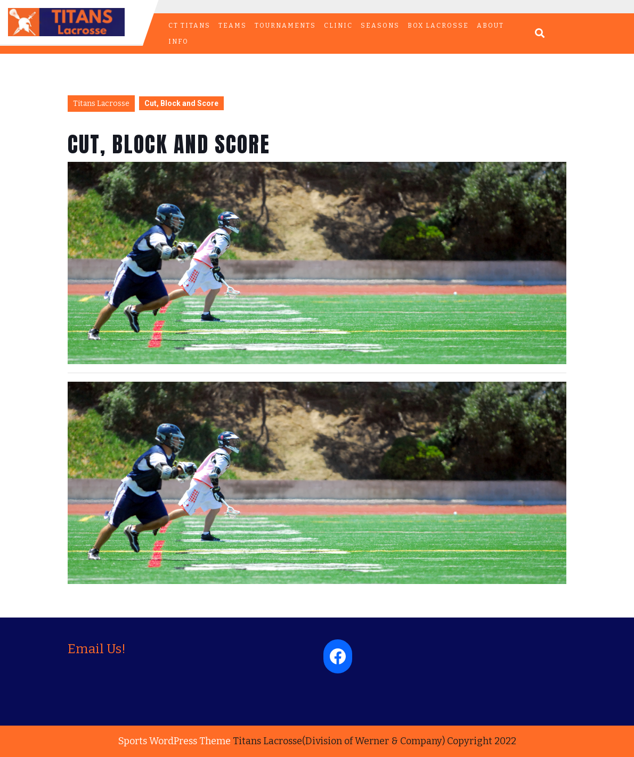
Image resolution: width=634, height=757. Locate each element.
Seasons (380, 25)
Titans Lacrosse (101, 103)
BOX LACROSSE (438, 25)
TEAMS (232, 25)
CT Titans (189, 25)
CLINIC (338, 25)
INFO (178, 41)
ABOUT (490, 25)
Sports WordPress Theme (174, 741)
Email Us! (97, 648)
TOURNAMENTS (285, 25)
